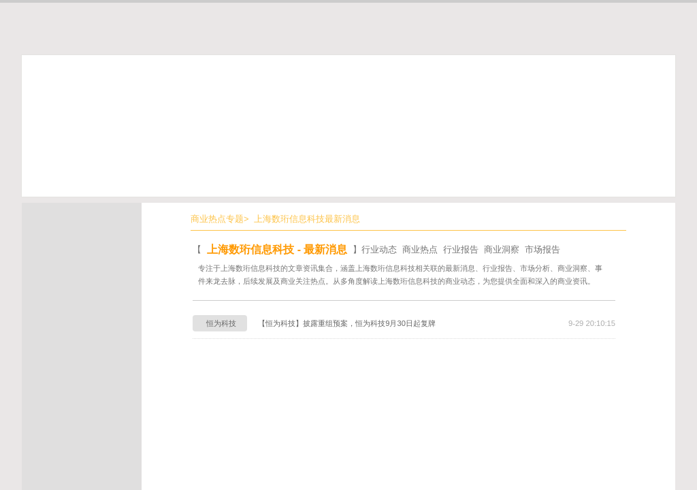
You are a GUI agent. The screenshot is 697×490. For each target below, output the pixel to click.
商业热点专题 (217, 219)
